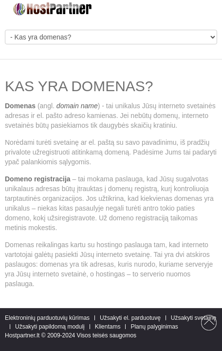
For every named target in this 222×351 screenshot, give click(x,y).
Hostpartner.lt (22, 335)
